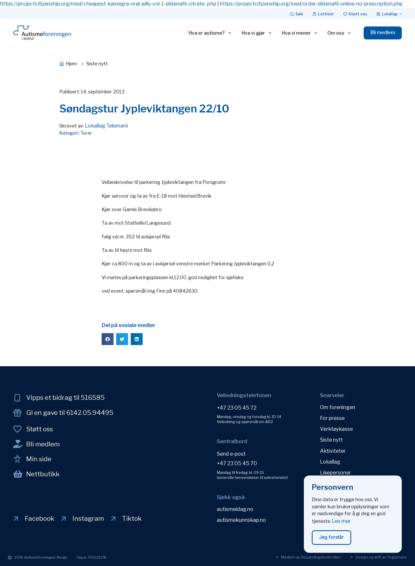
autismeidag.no (235, 509)
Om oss (339, 33)
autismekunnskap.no (241, 520)
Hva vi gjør (256, 33)
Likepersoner (335, 472)
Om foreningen (337, 407)
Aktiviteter (333, 450)
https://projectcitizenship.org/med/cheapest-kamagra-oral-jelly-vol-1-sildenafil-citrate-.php (108, 4)
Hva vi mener (299, 33)
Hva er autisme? (210, 33)
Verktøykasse (336, 429)
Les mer (341, 523)
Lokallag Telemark (106, 126)
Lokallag (330, 461)
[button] (108, 339)
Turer (86, 133)
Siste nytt (331, 440)
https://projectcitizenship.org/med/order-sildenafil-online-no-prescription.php (311, 4)
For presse (332, 418)
